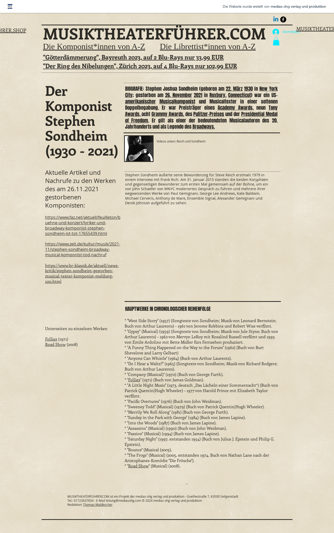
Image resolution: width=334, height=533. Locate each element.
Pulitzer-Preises (208, 114)
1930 (248, 88)
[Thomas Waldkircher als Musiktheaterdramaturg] (283, 19)
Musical (167, 101)
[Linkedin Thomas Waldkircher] (276, 19)
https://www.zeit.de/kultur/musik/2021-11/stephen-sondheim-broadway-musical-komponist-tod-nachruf (82, 249)
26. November (178, 95)
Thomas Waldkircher (98, 505)
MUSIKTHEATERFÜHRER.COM (154, 33)
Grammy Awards (167, 114)
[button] (276, 41)
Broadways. (204, 126)
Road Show (55, 344)
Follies (51, 339)
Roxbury (217, 95)
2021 (198, 95)
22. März (234, 88)
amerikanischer (140, 101)
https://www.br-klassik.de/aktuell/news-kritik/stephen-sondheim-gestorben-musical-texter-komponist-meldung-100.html (82, 273)
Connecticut (239, 95)
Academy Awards (235, 107)
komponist (185, 101)
